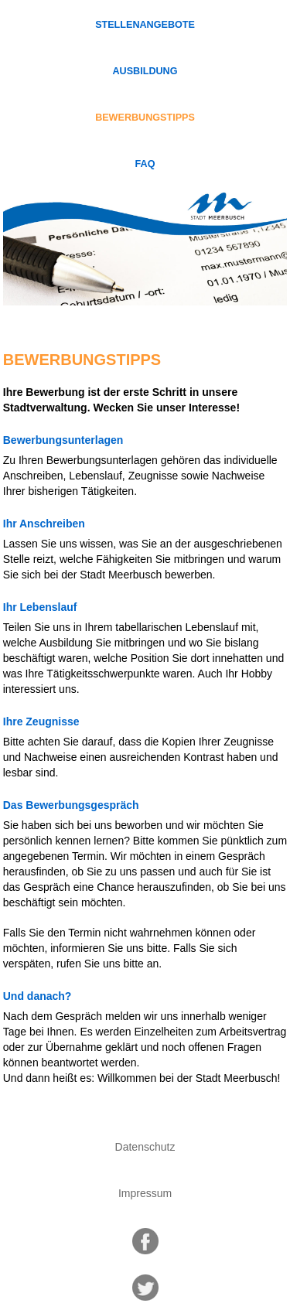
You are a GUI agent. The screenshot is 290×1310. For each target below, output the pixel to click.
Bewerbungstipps (145, 117)
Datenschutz (145, 1147)
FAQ (145, 164)
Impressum (145, 1193)
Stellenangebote (145, 24)
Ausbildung (145, 71)
